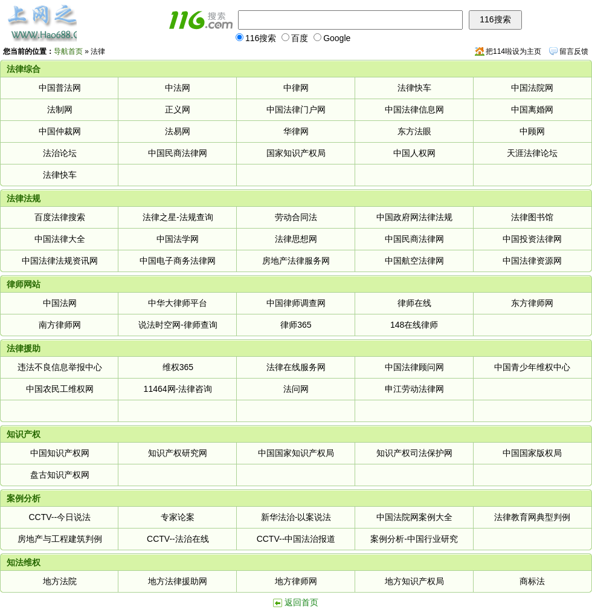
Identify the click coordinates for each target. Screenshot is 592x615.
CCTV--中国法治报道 (296, 539)
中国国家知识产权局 (296, 453)
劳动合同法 (296, 217)
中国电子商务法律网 (178, 260)
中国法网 (60, 303)
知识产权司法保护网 (414, 453)
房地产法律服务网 (296, 260)
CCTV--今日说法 (59, 517)
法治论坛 (60, 153)
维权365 (177, 367)
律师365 (295, 325)
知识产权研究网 (177, 453)
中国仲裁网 (60, 131)
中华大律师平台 (177, 303)
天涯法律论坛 (532, 153)
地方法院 (60, 581)
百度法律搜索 (59, 217)
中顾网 (532, 131)
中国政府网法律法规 (414, 217)
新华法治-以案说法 (296, 517)
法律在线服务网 (296, 367)
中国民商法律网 (177, 153)
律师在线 (414, 303)
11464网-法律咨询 (178, 389)
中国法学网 (177, 239)
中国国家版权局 (532, 453)
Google (332, 38)
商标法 (532, 581)
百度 (295, 38)
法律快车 (414, 88)
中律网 (296, 88)
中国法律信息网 (414, 109)
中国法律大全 (59, 239)
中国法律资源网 (532, 260)
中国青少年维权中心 (532, 367)
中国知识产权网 (59, 453)
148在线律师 (414, 325)
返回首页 (301, 602)
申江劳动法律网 (414, 389)
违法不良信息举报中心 (60, 367)
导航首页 (68, 51)
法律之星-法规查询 (178, 217)
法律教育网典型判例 (532, 517)
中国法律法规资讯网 (60, 260)
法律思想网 (296, 239)
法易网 (177, 131)
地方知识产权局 (414, 581)
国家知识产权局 (296, 153)
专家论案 (178, 517)
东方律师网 (532, 303)
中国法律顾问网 (414, 367)
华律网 (296, 131)
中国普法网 (60, 88)
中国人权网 (414, 153)
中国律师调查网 (296, 303)
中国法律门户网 (296, 109)
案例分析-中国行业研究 (414, 539)
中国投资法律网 (532, 239)
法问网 (296, 389)
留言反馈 (573, 51)
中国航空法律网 (414, 260)
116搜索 (256, 38)
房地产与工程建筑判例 (60, 539)
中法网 (177, 88)
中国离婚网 (532, 109)
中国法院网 (532, 88)
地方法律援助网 (177, 581)
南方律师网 (60, 325)
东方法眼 (414, 131)
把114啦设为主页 (513, 51)
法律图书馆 (532, 217)
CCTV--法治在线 (178, 539)
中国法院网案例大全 (414, 517)
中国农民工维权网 (60, 389)
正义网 (177, 109)
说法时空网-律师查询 (177, 325)
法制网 (59, 109)
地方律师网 (296, 581)
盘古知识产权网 (59, 475)
